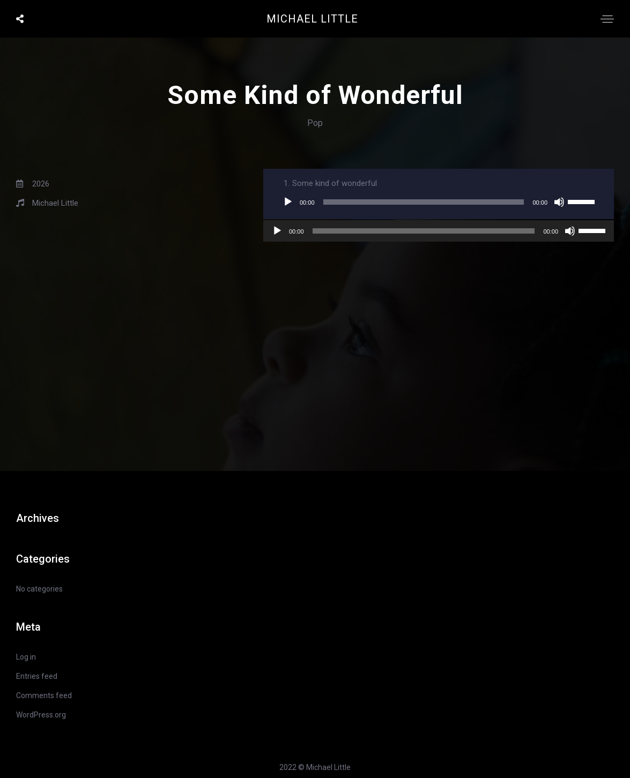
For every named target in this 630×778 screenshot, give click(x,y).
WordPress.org (41, 714)
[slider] (423, 202)
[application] (438, 202)
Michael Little (312, 18)
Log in (26, 657)
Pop (315, 123)
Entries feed (36, 676)
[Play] (288, 202)
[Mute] (559, 202)
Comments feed (44, 695)
